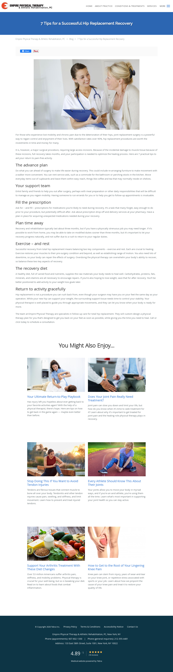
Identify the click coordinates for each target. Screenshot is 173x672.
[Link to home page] (31, 5)
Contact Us (132, 626)
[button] (168, 6)
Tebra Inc (55, 626)
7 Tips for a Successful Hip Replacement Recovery (100, 39)
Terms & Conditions (90, 626)
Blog (71, 39)
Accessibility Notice (113, 626)
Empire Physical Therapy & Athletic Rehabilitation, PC (40, 39)
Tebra (99, 661)
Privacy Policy (70, 626)
